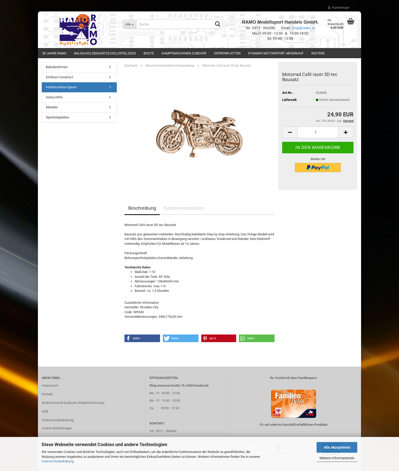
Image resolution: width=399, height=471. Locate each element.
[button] (289, 132)
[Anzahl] (317, 132)
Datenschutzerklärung (58, 461)
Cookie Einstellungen (57, 428)
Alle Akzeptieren (337, 447)
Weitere (318, 53)
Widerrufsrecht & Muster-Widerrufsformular (73, 403)
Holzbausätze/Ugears (61, 87)
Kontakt (47, 394)
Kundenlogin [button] (339, 7)
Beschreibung (142, 208)
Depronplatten (227, 53)
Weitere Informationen (336, 458)
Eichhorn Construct (59, 77)
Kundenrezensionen (184, 208)
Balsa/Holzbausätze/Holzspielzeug (105, 53)
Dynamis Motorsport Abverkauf (276, 53)
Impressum (50, 385)
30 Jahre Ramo (54, 53)
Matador (52, 107)
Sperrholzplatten (57, 117)
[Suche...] (129, 24)
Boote (149, 53)
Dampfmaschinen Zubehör (184, 53)
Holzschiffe (54, 97)
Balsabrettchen (57, 67)
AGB (45, 411)
